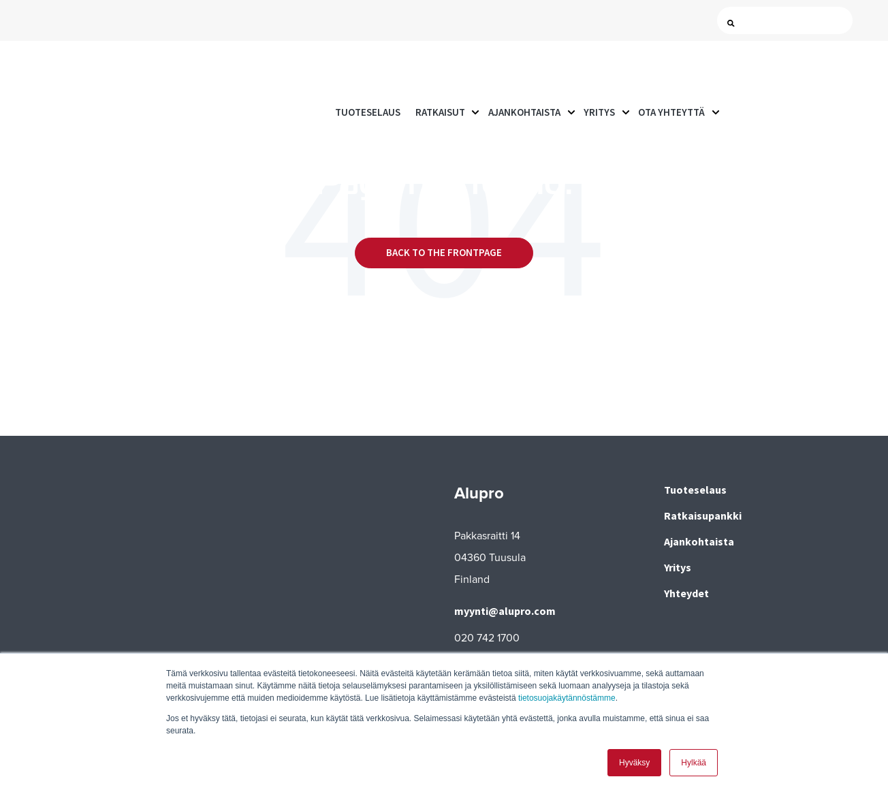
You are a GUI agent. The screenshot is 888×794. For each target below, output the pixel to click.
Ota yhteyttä (671, 67)
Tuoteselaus (367, 67)
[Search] (788, 21)
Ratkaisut (440, 67)
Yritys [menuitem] (677, 567)
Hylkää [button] (693, 762)
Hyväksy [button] (634, 762)
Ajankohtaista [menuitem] (699, 541)
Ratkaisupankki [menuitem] (703, 515)
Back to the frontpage (444, 252)
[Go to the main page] (85, 68)
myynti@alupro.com (505, 611)
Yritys (599, 67)
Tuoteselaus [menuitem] (695, 489)
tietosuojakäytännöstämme (567, 698)
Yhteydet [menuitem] (686, 593)
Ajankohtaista (524, 67)
